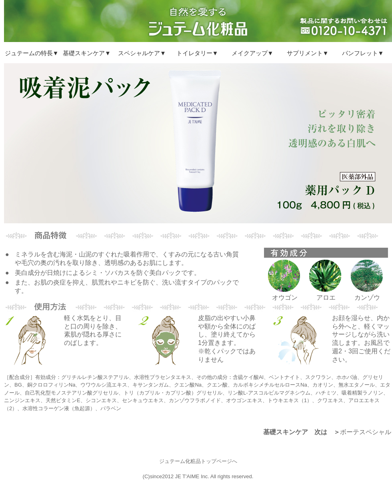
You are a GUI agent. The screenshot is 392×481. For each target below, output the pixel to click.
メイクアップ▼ (253, 53)
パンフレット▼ (363, 53)
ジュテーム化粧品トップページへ (198, 461)
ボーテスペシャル (365, 432)
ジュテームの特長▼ (32, 53)
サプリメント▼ (308, 53)
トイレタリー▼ (197, 53)
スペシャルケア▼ (142, 53)
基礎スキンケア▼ (87, 53)
